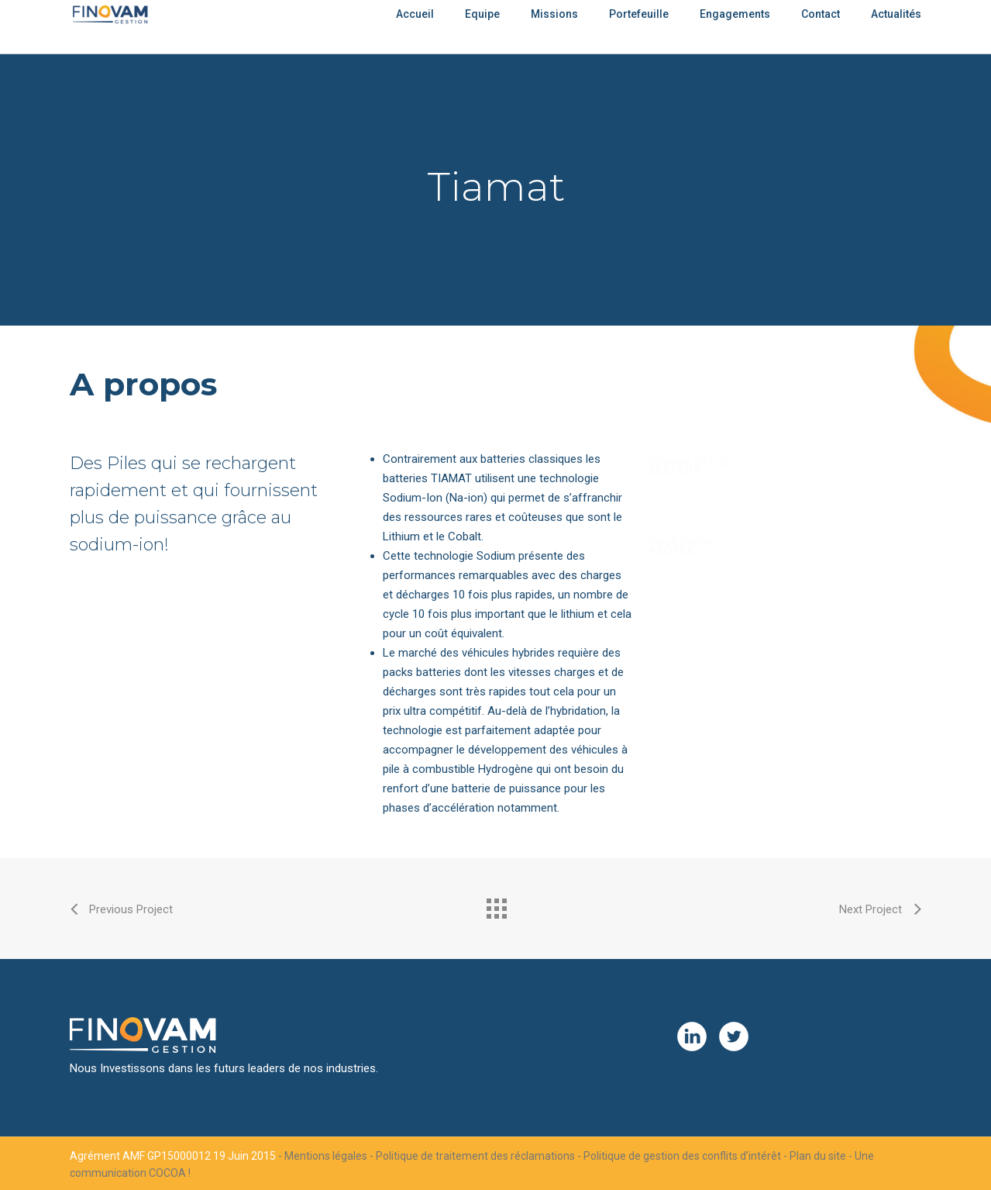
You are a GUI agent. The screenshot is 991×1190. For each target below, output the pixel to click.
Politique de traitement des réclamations (475, 1156)
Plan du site (818, 1156)
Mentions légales (325, 1156)
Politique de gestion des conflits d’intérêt (682, 1156)
